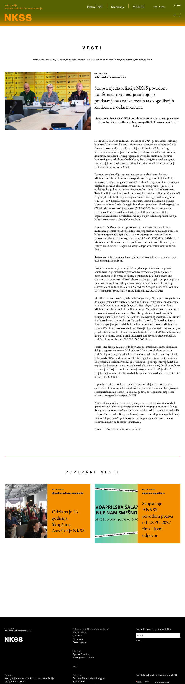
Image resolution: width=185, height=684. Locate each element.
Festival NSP (95, 6)
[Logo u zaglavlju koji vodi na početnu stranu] (23, 13)
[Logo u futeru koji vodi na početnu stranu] (30, 636)
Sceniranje (117, 6)
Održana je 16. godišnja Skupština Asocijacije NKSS (58, 521)
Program (78, 675)
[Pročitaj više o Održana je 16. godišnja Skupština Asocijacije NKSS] (26, 511)
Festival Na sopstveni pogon (89, 678)
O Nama (77, 635)
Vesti (75, 666)
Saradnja (78, 639)
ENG (162, 6)
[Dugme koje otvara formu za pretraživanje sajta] (177, 6)
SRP (156, 6)
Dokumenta (79, 642)
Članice (77, 651)
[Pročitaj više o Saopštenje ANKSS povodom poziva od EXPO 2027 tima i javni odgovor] (116, 513)
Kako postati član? (83, 657)
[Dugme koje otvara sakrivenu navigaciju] (177, 15)
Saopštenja (120, 77)
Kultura (109, 77)
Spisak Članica (81, 654)
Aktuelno (99, 77)
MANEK (139, 6)
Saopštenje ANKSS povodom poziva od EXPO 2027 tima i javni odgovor (148, 519)
